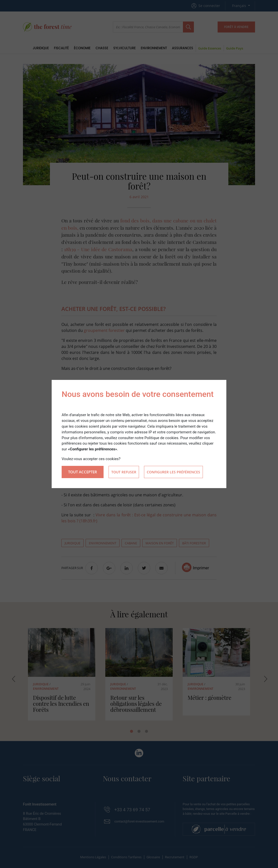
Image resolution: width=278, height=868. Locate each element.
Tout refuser (123, 472)
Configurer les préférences (173, 472)
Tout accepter (82, 471)
